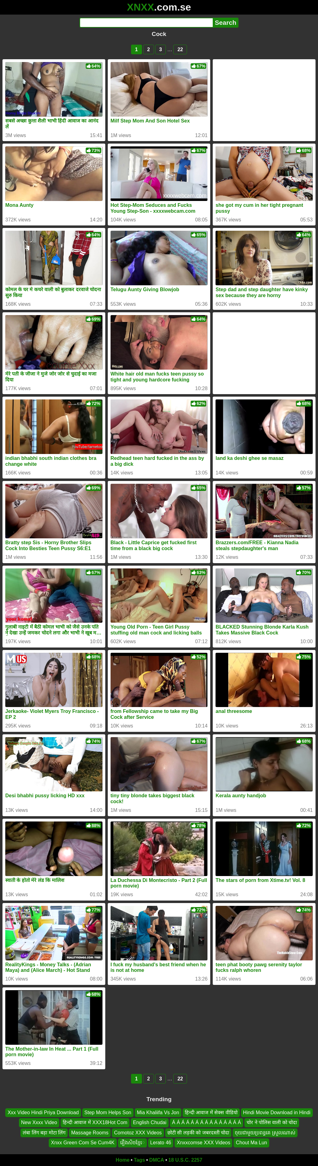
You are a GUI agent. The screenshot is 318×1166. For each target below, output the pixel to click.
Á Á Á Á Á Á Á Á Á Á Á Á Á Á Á (206, 1122)
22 (180, 49)
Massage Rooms (89, 1132)
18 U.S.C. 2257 (185, 1160)
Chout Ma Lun (251, 1142)
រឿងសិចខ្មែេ (132, 1142)
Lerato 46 (160, 1142)
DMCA (156, 1160)
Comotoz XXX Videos (138, 1132)
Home (122, 1160)
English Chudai (149, 1122)
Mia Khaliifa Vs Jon (158, 1112)
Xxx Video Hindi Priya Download (43, 1112)
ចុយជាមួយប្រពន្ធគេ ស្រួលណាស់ (265, 1132)
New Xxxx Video (39, 1122)
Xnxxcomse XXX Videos (203, 1142)
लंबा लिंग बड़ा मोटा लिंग (44, 1132)
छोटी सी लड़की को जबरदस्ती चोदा (198, 1132)
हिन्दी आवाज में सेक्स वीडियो (211, 1112)
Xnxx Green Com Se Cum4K (83, 1142)
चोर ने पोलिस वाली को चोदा (272, 1122)
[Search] (146, 23)
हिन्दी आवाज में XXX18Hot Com (95, 1122)
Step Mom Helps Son (107, 1112)
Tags (139, 1160)
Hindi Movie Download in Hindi (277, 1112)
